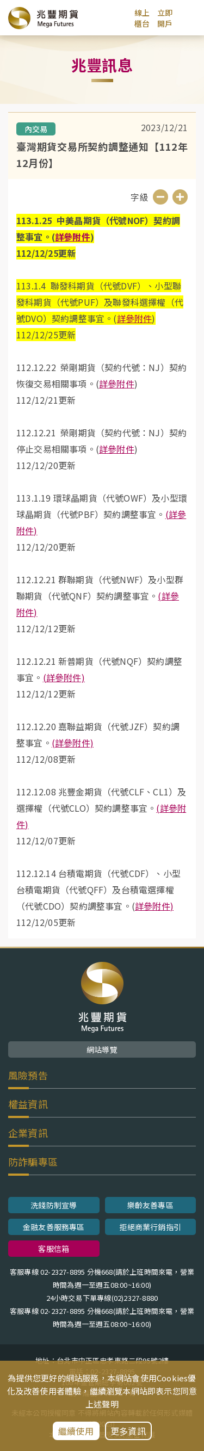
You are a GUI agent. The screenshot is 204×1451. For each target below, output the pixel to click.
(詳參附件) (64, 677)
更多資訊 (128, 1430)
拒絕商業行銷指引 (150, 1226)
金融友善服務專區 (54, 1226)
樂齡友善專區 (150, 1205)
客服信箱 (53, 1248)
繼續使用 (76, 1430)
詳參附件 (72, 236)
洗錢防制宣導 (53, 1205)
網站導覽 (102, 1049)
